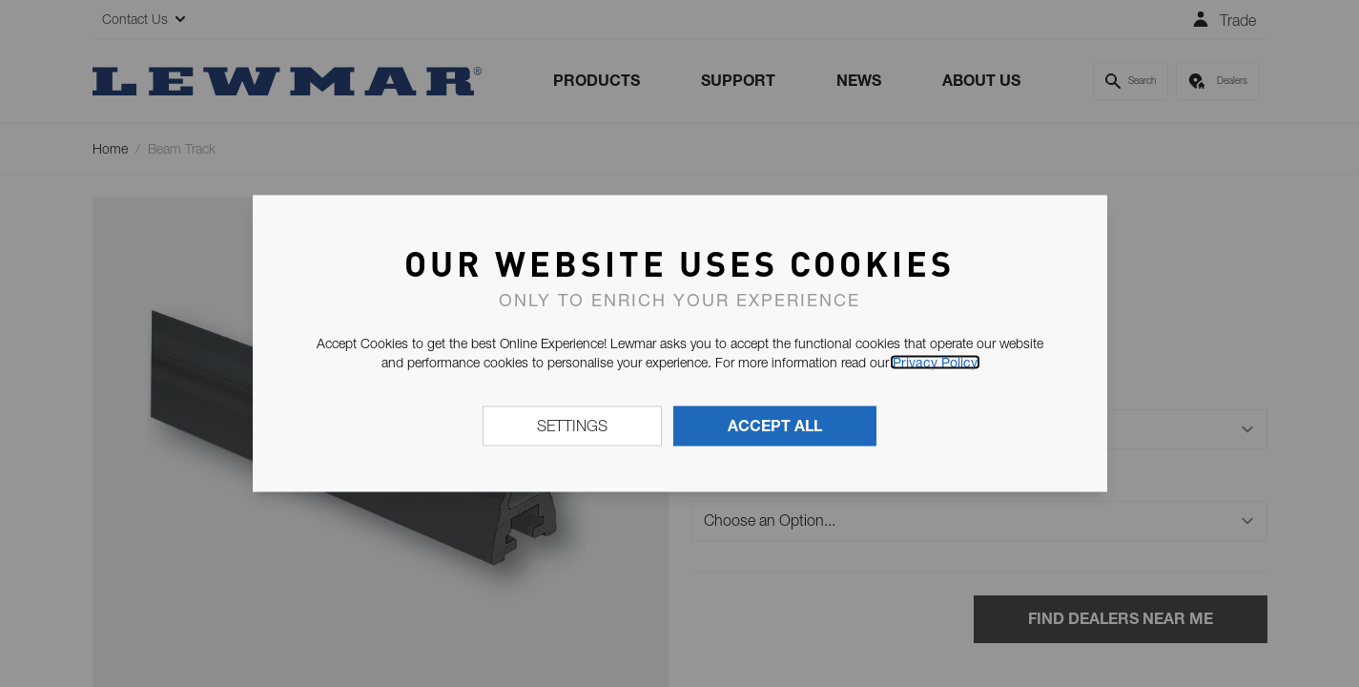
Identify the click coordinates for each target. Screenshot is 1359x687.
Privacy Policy (935, 362)
